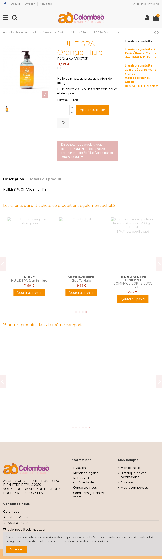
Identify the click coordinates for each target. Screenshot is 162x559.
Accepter (16, 549)
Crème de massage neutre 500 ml (29, 282)
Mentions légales (85, 473)
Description (13, 179)
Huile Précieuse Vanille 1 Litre (80, 282)
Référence (65, 58)
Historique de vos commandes (133, 475)
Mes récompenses (134, 488)
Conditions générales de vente (90, 495)
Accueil (16, 3)
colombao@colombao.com (28, 529)
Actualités (46, 3)
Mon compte (130, 468)
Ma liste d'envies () (145, 3)
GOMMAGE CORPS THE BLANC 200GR (133, 285)
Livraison (30, 3)
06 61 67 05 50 (18, 523)
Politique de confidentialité (83, 480)
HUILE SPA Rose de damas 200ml (29, 401)
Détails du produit (45, 179)
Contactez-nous (85, 488)
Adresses (127, 482)
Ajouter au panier (92, 110)
